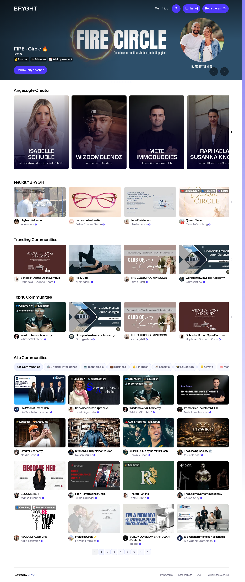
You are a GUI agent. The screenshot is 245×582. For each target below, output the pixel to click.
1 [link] (101, 551)
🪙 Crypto (206, 367)
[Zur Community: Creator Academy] (40, 432)
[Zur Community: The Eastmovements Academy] (203, 475)
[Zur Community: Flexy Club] (95, 259)
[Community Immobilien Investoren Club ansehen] (121, 40)
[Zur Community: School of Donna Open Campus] (40, 259)
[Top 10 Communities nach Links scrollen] (213, 71)
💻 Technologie (94, 367)
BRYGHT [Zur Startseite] (25, 8)
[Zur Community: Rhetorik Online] (148, 475)
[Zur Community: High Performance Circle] (94, 475)
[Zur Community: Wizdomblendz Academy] (40, 317)
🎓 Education (185, 367)
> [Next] (148, 551)
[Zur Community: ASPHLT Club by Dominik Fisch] (148, 432)
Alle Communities (28, 367)
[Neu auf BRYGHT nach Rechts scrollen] (231, 202)
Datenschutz (185, 574)
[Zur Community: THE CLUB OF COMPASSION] (150, 259)
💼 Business (118, 367)
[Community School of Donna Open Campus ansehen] (214, 132)
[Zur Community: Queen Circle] (205, 202)
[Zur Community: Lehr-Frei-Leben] (150, 202)
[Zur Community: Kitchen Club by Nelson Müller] (94, 432)
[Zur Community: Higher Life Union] (40, 202)
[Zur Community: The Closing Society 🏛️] (203, 432)
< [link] (95, 551)
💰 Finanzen (140, 367)
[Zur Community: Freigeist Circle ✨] (94, 518)
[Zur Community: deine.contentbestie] (95, 202)
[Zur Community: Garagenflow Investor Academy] (205, 259)
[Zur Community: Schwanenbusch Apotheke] (94, 390)
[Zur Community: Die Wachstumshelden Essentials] (203, 518)
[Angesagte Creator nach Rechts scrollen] (231, 132)
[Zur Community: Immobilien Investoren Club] (203, 390)
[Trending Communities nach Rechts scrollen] (231, 259)
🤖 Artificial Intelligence (62, 367)
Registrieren (216, 9)
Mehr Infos (161, 8)
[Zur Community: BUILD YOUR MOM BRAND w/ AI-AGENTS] (148, 518)
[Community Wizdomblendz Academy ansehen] (99, 132)
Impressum (166, 574)
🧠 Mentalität (228, 367)
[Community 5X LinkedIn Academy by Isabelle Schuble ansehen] (41, 132)
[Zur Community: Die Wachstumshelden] (40, 390)
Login (191, 9)
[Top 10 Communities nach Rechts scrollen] (224, 71)
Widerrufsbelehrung (218, 574)
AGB (199, 574)
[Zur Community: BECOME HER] (40, 475)
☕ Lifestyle (162, 367)
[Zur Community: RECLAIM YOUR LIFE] (40, 518)
